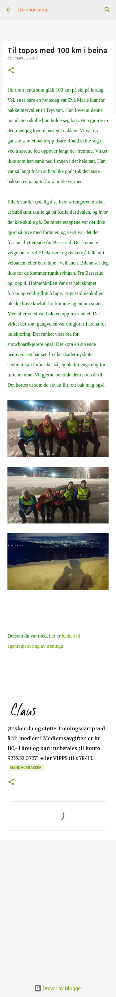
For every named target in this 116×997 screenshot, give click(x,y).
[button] (11, 71)
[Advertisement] (58, 907)
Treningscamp (33, 9)
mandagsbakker (25, 767)
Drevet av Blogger (58, 988)
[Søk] (107, 9)
